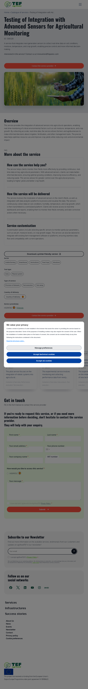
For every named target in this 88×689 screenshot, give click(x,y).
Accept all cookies (44, 361)
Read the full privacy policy (15, 341)
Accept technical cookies (44, 354)
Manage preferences (44, 348)
